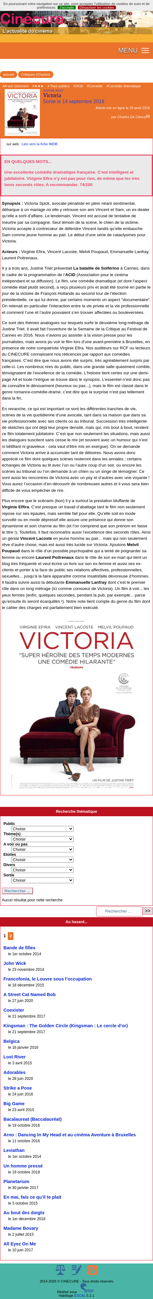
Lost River (14, 1056)
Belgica (11, 1041)
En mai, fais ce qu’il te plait (32, 1197)
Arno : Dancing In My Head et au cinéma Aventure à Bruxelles (69, 1134)
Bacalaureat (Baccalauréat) (32, 1119)
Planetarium (16, 1181)
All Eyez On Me (19, 1243)
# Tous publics (58, 86)
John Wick (14, 963)
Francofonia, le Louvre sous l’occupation (47, 978)
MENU (128, 50)
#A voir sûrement (15, 86)
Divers (9, 865)
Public (9, 824)
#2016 (78, 86)
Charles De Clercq (131, 117)
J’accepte (66, 7)
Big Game (14, 1103)
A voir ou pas (15, 844)
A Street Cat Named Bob (29, 994)
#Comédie (95, 86)
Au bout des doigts (24, 1212)
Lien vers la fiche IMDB (40, 144)
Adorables (14, 1072)
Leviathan (14, 1150)
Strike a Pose (17, 1088)
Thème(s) (12, 834)
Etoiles (9, 854)
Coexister (13, 1010)
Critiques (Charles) (35, 74)
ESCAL (79, 1295)
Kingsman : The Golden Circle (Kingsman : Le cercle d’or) (65, 1025)
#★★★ (38, 86)
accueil (8, 74)
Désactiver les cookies (96, 7)
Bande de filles (19, 947)
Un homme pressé (23, 1165)
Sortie (8, 875)
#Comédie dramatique (124, 86)
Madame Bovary (20, 1228)
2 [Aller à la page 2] (11, 935)
